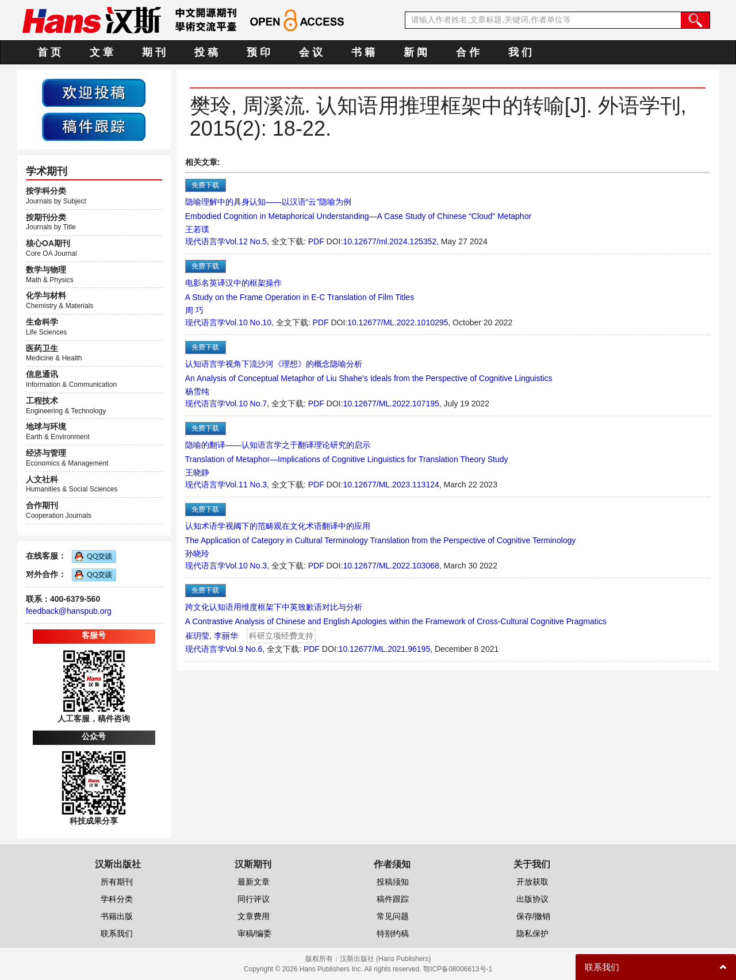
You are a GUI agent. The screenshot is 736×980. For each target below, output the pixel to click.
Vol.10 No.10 (248, 322)
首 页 (49, 52)
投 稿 (206, 52)
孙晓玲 (197, 553)
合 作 (468, 52)
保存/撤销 (533, 916)
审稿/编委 (254, 933)
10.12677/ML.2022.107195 (391, 403)
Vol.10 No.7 (246, 403)
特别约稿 (393, 933)
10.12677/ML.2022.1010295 (397, 322)
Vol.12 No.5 (246, 241)
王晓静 (197, 472)
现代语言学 (205, 241)
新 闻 (415, 52)
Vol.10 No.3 (246, 565)
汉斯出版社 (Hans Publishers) (385, 959)
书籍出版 (117, 916)
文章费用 (253, 916)
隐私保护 (532, 933)
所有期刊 (117, 881)
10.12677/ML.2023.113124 (391, 484)
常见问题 (393, 916)
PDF (316, 241)
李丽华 (226, 635)
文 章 (101, 52)
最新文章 (253, 881)
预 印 (258, 52)
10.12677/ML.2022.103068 (391, 565)
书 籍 (363, 52)
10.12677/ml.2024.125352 (389, 241)
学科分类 (117, 899)
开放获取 (532, 881)
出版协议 (532, 899)
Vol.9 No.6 (244, 649)
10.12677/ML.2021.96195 (385, 649)
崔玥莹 (197, 635)
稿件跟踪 (393, 899)
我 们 (520, 52)
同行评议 (253, 899)
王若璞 (197, 229)
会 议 (311, 52)
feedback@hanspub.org (69, 611)
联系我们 (117, 933)
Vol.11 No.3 (246, 484)
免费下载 (205, 185)
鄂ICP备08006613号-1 (457, 969)
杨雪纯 (197, 391)
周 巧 (194, 310)
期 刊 (154, 52)
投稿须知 (393, 881)
